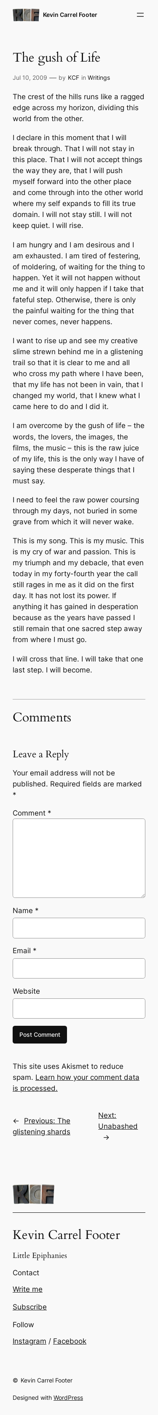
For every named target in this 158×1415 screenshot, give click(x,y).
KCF (73, 77)
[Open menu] (140, 15)
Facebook (69, 1341)
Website (26, 991)
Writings (99, 77)
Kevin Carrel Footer (70, 14)
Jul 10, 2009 (30, 77)
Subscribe (30, 1307)
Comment (32, 813)
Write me (28, 1289)
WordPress (68, 1397)
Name (26, 910)
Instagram (29, 1341)
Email (25, 950)
